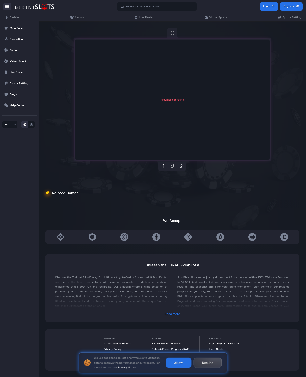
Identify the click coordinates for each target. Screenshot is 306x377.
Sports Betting (289, 17)
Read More (172, 314)
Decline (207, 362)
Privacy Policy (112, 349)
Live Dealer (144, 17)
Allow (178, 362)
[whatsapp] (181, 166)
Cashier (12, 17)
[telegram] (172, 166)
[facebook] (163, 166)
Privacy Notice (127, 366)
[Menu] (7, 6)
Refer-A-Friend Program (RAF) (170, 349)
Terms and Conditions (117, 343)
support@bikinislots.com (225, 343)
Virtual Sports (216, 17)
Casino (77, 17)
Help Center (217, 349)
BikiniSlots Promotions (166, 343)
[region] (19, 75)
